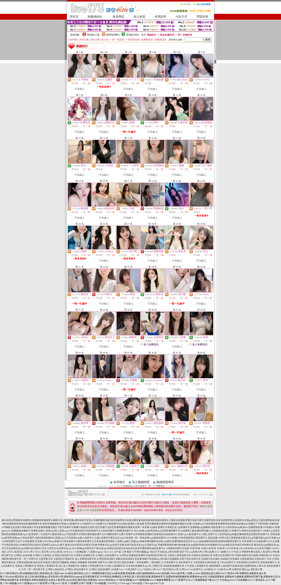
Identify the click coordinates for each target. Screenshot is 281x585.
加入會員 (139, 16)
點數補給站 (95, 16)
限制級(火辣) (93, 34)
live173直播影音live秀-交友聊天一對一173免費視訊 (141, 486)
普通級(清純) (132, 34)
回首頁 (74, 16)
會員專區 (118, 16)
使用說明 (160, 16)
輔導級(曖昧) (113, 34)
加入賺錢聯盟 (140, 482)
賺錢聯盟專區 (165, 482)
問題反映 (202, 16)
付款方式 (181, 16)
